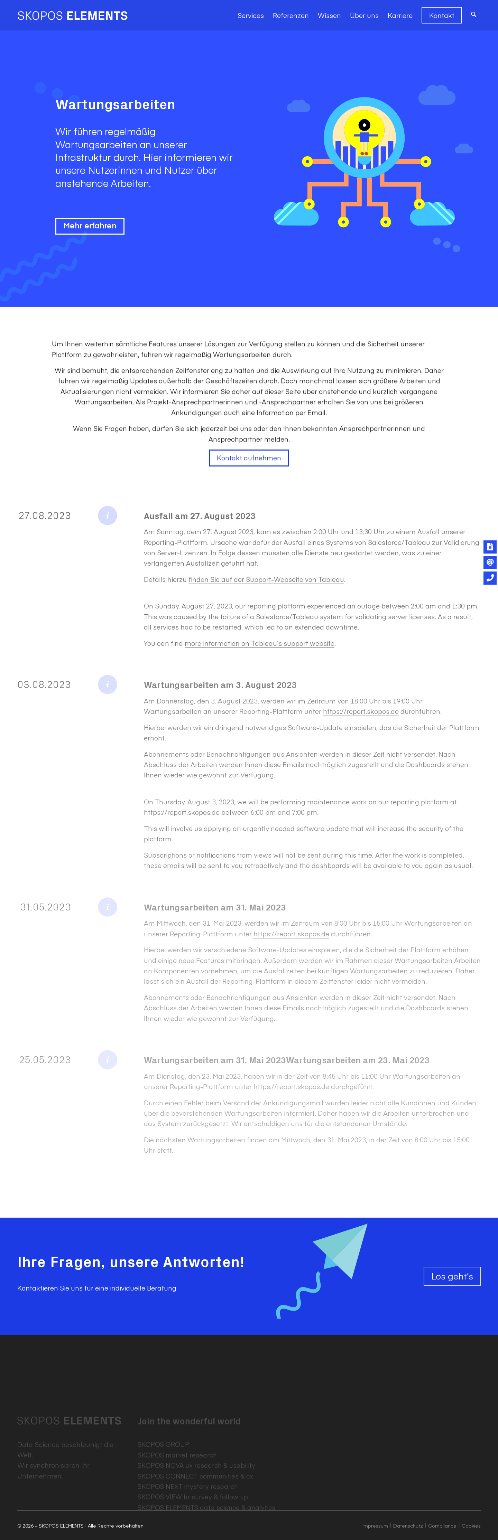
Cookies (471, 1525)
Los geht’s (452, 1276)
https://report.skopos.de (361, 711)
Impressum (375, 1525)
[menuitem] (250, 15)
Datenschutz (408, 1525)
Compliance (442, 1525)
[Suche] (474, 15)
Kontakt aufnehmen (249, 474)
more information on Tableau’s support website (259, 643)
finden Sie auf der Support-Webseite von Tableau (266, 579)
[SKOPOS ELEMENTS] (72, 15)
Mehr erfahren (90, 226)
